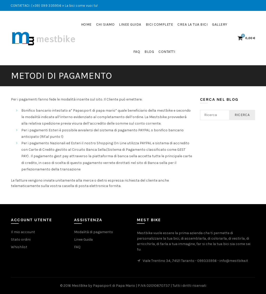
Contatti (166, 51)
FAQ (77, 247)
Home (86, 24)
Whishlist (19, 247)
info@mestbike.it (234, 261)
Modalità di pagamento (93, 232)
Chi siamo (105, 24)
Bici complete (159, 24)
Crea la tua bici (192, 24)
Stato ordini (21, 239)
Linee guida (130, 24)
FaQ (136, 51)
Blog (149, 51)
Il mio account (23, 232)
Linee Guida (83, 239)
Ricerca (242, 115)
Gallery (219, 24)
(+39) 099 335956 (46, 6)
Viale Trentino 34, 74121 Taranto (168, 261)
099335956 (207, 261)
